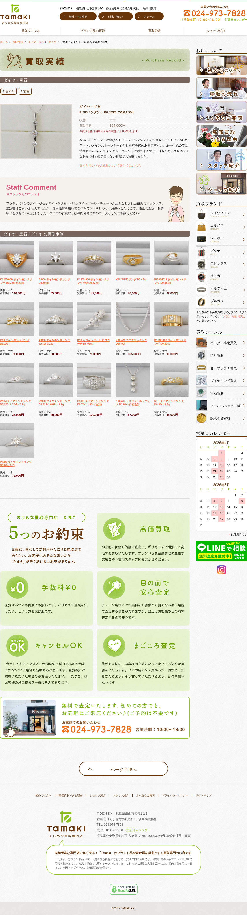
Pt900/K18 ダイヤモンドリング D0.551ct (170, 281)
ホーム (4, 42)
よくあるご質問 (145, 795)
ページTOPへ (123, 769)
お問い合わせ (116, 16)
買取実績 (154, 30)
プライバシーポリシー (175, 795)
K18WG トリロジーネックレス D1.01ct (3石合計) (133, 403)
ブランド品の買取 (92, 30)
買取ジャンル (31, 30)
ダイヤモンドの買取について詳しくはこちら (110, 165)
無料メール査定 (78, 16)
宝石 (26, 91)
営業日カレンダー (138, 830)
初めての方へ (43, 795)
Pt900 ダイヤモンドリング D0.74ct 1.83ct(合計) (93, 403)
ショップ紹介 (216, 30)
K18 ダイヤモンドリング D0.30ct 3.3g (169, 403)
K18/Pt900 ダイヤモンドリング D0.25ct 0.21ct (16, 281)
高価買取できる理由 (70, 795)
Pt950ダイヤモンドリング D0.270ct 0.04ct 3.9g (15, 403)
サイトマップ (203, 795)
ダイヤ (52, 42)
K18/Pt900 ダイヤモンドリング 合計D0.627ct (93, 281)
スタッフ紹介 (121, 795)
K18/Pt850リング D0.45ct (131, 279)
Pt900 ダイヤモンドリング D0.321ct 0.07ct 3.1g (54, 403)
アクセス (149, 16)
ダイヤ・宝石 (36, 42)
